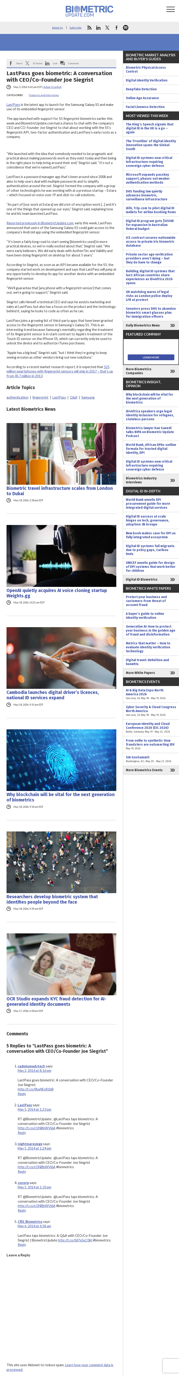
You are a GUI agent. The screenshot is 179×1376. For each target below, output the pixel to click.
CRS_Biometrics (30, 1222)
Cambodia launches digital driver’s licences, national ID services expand (53, 695)
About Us (57, 27)
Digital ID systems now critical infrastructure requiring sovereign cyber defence (149, 162)
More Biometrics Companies (138, 371)
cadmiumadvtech (31, 1066)
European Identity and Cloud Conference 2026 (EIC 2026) (151, 728)
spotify (125, 28)
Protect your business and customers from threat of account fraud (146, 601)
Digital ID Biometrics (142, 580)
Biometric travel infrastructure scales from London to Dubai (60, 491)
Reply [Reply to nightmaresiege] (22, 1172)
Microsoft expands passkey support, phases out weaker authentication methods (148, 179)
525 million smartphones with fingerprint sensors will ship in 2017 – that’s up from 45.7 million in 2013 (60, 371)
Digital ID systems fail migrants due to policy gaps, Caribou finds (150, 550)
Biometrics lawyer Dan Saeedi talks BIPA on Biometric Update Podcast (150, 432)
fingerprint (40, 397)
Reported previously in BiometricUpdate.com (40, 223)
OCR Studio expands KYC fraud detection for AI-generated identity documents (56, 1001)
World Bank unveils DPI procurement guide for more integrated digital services (148, 504)
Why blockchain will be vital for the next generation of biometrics (61, 797)
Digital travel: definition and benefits (147, 662)
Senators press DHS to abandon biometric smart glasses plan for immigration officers (151, 313)
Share (19, 63)
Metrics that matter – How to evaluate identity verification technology (148, 647)
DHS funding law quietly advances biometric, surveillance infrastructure (146, 195)
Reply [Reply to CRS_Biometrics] (22, 1245)
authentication (17, 397)
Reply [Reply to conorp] (22, 1210)
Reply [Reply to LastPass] (22, 1133)
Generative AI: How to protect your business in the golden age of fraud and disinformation (150, 630)
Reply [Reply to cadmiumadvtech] (22, 1094)
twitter (107, 28)
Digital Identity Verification (146, 80)
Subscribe (75, 27)
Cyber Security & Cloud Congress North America (151, 711)
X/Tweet (37, 63)
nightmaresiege (30, 1144)
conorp (23, 1183)
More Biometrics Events (144, 770)
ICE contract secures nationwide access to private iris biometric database (151, 242)
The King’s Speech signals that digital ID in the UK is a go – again (149, 128)
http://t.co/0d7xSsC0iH (75, 1240)
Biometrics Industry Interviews (141, 480)
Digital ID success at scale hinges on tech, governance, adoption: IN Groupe (147, 520)
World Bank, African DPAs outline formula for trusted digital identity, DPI (151, 449)
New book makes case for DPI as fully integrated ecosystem (151, 535)
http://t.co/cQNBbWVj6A (36, 1128)
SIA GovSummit (151, 759)
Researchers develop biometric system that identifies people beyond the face (52, 899)
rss (89, 28)
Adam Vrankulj (53, 86)
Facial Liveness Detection (145, 107)
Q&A (73, 397)
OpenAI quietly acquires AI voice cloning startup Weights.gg (57, 593)
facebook (116, 28)
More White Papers (140, 673)
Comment (73, 63)
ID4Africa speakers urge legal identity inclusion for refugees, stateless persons (150, 415)
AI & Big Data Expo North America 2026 (151, 694)
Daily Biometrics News (143, 325)
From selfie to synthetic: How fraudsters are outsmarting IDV (151, 744)
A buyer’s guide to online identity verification (145, 616)
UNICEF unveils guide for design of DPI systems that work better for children (151, 567)
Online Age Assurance (142, 98)
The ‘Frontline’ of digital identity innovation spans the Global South (151, 145)
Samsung (88, 397)
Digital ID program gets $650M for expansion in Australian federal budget (150, 225)
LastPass (13, 105)
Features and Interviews (44, 95)
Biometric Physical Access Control (146, 70)
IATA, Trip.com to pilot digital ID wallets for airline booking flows (151, 210)
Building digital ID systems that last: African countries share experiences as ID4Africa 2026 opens (150, 277)
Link (55, 63)
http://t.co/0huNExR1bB (36, 1089)
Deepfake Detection (141, 89)
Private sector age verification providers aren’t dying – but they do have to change (149, 258)
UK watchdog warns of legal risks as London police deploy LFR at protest (149, 296)
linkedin (98, 28)
